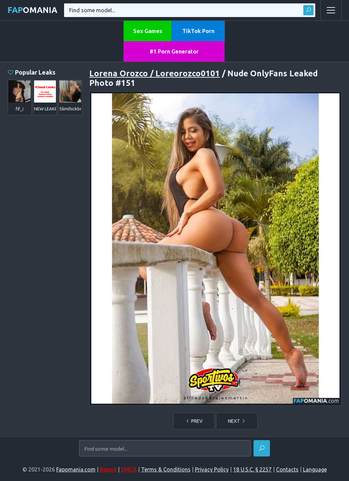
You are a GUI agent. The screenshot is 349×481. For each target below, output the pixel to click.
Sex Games (147, 31)
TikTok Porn (198, 31)
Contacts (287, 469)
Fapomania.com (75, 469)
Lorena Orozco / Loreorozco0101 (154, 73)
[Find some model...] (165, 449)
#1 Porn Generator (174, 51)
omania (32, 10)
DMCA (129, 469)
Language (315, 469)
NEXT (237, 421)
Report (108, 469)
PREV (193, 421)
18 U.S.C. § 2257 (252, 469)
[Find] (262, 448)
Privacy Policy (212, 469)
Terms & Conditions (166, 469)
